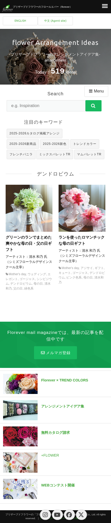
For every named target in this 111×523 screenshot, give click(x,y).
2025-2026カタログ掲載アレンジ (34, 133)
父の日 (18, 288)
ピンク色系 (74, 277)
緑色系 (29, 288)
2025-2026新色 (54, 144)
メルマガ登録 (55, 353)
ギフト (99, 268)
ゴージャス (27, 279)
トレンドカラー (84, 144)
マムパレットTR (89, 154)
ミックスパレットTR (54, 154)
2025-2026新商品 (22, 144)
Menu (96, 91)
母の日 (38, 283)
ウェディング (37, 274)
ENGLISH (20, 20)
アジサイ (87, 268)
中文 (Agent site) (55, 20)
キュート (65, 273)
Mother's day (17, 274)
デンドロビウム (21, 283)
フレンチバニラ (21, 154)
